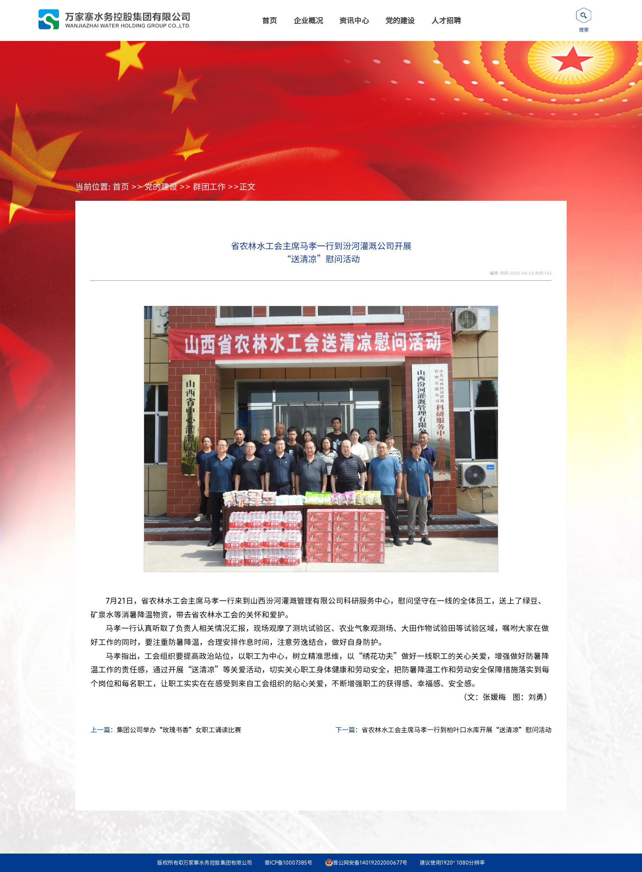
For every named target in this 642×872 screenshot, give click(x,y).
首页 (269, 20)
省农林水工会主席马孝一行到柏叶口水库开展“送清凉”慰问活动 (457, 730)
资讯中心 (354, 20)
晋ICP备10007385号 (288, 862)
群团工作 (209, 186)
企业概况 (308, 20)
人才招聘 (446, 20)
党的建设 (400, 20)
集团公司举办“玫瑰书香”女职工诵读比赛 (179, 730)
